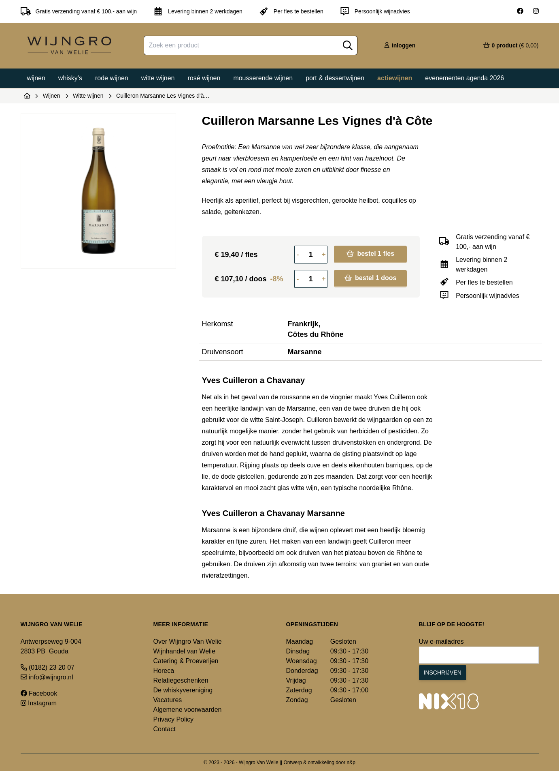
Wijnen (36, 78)
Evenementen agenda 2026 (464, 78)
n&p (351, 762)
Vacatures (167, 699)
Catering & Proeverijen (186, 660)
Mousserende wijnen (263, 78)
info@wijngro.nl (47, 677)
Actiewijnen (394, 78)
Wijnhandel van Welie (184, 651)
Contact (164, 729)
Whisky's (70, 78)
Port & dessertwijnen (335, 78)
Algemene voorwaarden (187, 709)
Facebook (39, 693)
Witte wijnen (158, 78)
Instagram (39, 703)
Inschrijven (442, 672)
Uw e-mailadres (441, 641)
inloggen (399, 45)
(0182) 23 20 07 (47, 667)
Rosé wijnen (203, 78)
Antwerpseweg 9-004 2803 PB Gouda (51, 646)
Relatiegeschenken (180, 680)
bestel (370, 253)
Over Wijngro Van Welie (187, 641)
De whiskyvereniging (183, 690)
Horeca (163, 670)
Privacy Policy (173, 719)
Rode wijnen (111, 78)
